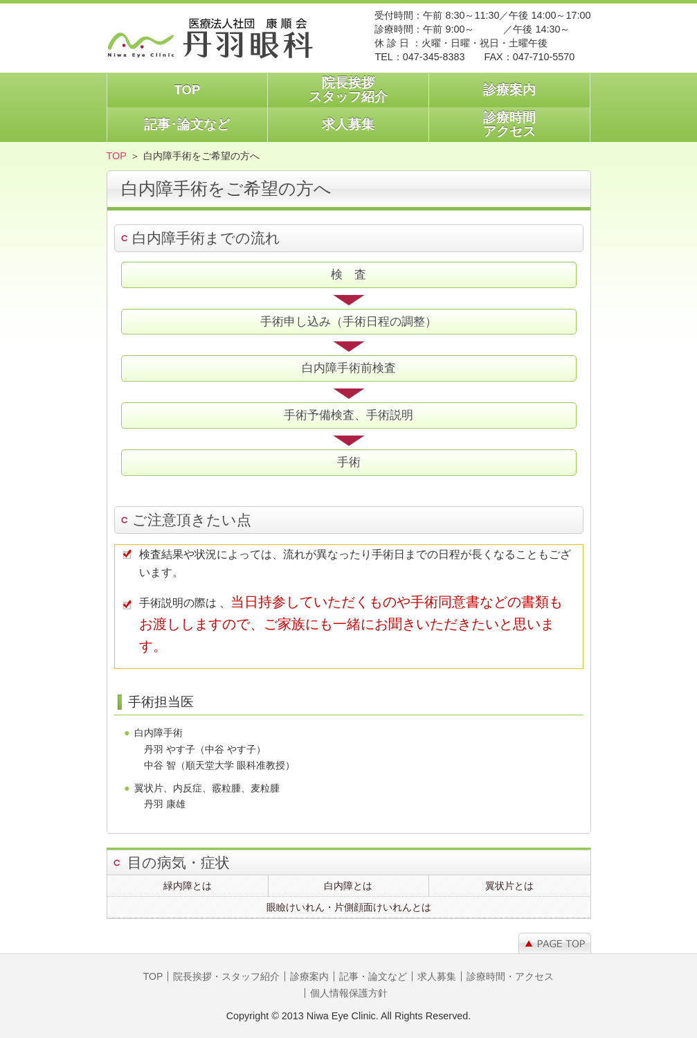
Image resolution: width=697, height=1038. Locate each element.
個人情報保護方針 (349, 993)
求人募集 (348, 124)
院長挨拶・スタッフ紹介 (226, 976)
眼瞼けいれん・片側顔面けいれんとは (348, 907)
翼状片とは (509, 885)
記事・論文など (373, 976)
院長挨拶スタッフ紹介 (348, 89)
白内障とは (348, 885)
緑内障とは (187, 885)
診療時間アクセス (509, 124)
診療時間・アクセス (510, 976)
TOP (187, 89)
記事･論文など (187, 124)
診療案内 (509, 89)
